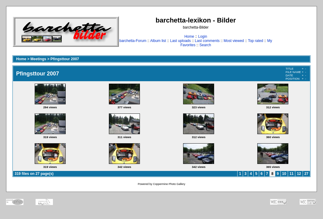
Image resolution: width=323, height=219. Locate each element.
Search (205, 45)
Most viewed (234, 41)
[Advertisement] (292, 31)
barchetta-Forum (132, 41)
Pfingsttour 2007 (64, 59)
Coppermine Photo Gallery (169, 184)
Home (189, 36)
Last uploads (180, 41)
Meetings (38, 59)
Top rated (255, 41)
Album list (158, 41)
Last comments (207, 41)
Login (202, 36)
